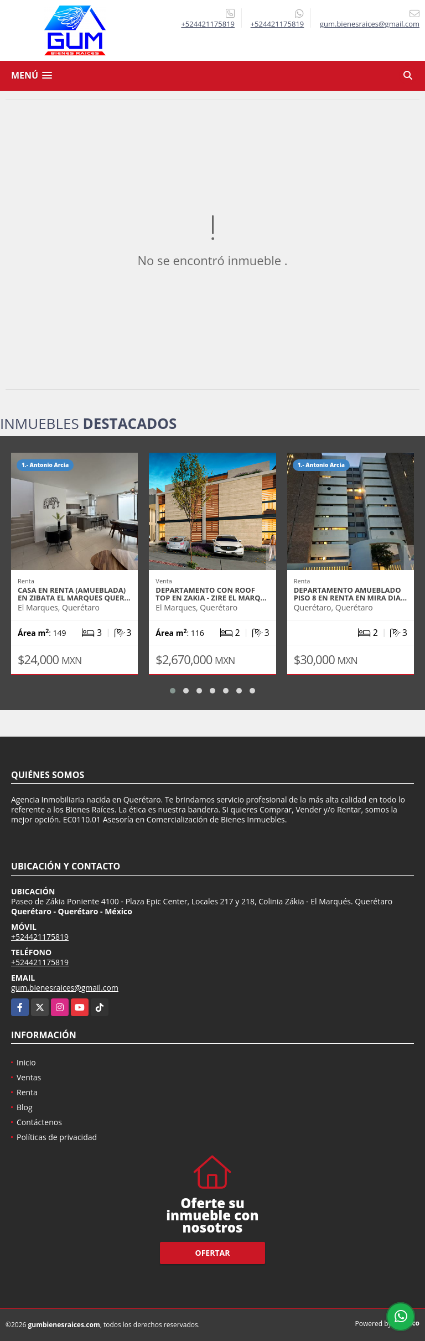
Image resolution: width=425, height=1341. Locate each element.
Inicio (26, 1062)
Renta (27, 1092)
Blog (25, 1107)
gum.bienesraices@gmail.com (64, 987)
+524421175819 (208, 24)
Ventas (29, 1077)
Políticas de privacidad (57, 1137)
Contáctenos (39, 1122)
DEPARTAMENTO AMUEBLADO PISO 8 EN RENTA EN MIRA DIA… (350, 594)
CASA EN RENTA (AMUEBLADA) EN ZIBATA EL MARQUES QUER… (74, 594)
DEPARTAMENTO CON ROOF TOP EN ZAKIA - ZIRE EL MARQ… (211, 594)
